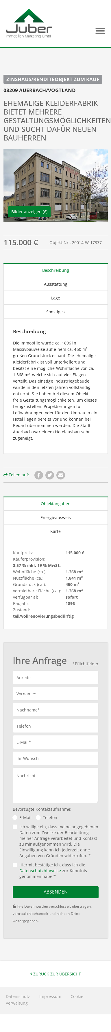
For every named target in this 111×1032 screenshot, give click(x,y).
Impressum (50, 996)
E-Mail (25, 817)
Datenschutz (18, 996)
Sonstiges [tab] (55, 311)
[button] (100, 30)
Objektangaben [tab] (56, 503)
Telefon (50, 817)
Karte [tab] (55, 531)
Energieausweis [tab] (55, 517)
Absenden (56, 892)
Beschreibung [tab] (55, 270)
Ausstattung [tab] (55, 284)
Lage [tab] (55, 298)
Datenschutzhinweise (40, 870)
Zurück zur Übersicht (55, 974)
